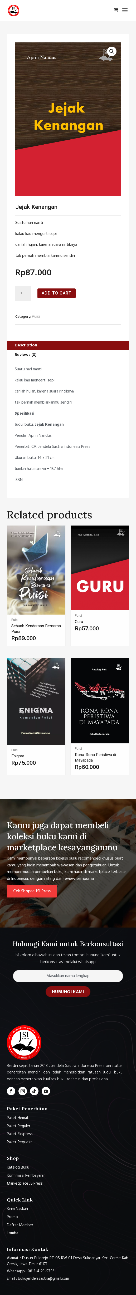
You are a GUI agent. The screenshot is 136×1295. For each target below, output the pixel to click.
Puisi (36, 316)
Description (26, 345)
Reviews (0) (26, 354)
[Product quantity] (23, 293)
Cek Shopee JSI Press (32, 891)
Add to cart (56, 293)
